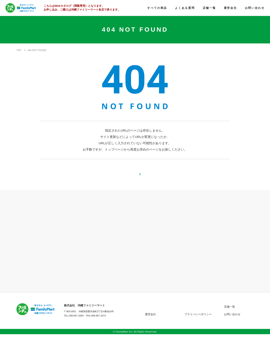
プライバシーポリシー (198, 330)
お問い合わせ (232, 330)
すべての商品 (153, 322)
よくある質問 (192, 322)
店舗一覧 (229, 322)
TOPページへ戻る (135, 182)
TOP (18, 50)
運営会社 (150, 330)
